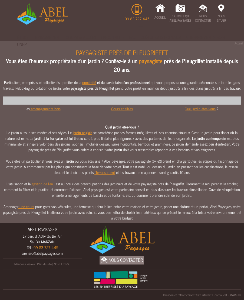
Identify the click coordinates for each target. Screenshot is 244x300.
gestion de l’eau (43, 183)
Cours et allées (122, 108)
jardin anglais (82, 132)
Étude (22, 37)
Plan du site (44, 264)
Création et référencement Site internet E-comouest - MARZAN (202, 295)
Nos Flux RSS (62, 264)
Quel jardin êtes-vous (200, 108)
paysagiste (151, 60)
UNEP (22, 44)
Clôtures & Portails (161, 37)
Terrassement (47, 37)
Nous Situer (221, 18)
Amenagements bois (205, 37)
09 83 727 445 (137, 18)
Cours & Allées (81, 37)
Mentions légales (24, 264)
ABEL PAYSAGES (42, 229)
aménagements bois (45, 108)
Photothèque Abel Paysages (180, 18)
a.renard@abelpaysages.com (42, 253)
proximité (89, 82)
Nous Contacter (203, 18)
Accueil (160, 17)
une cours (26, 206)
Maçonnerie (112, 37)
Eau (132, 37)
